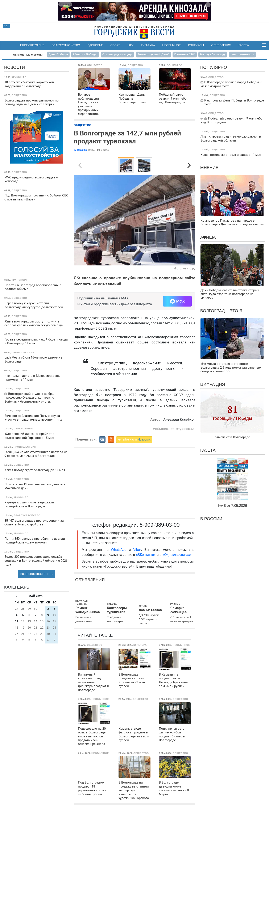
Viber (137, 549)
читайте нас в (134, 439)
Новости (14, 67)
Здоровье (95, 45)
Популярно (213, 67)
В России (211, 518)
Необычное (171, 45)
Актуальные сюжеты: (28, 54)
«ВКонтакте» (146, 554)
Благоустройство (66, 45)
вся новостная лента (36, 574)
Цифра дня (212, 384)
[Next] (188, 165)
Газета (244, 45)
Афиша (208, 237)
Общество (82, 125)
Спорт (115, 45)
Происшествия (32, 45)
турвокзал (186, 428)
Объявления (221, 45)
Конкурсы (196, 45)
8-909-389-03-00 (160, 525)
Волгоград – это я (221, 310)
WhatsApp (120, 549)
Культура (148, 45)
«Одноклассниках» (177, 554)
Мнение (209, 167)
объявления (164, 428)
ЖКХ (131, 45)
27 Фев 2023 (80, 150)
